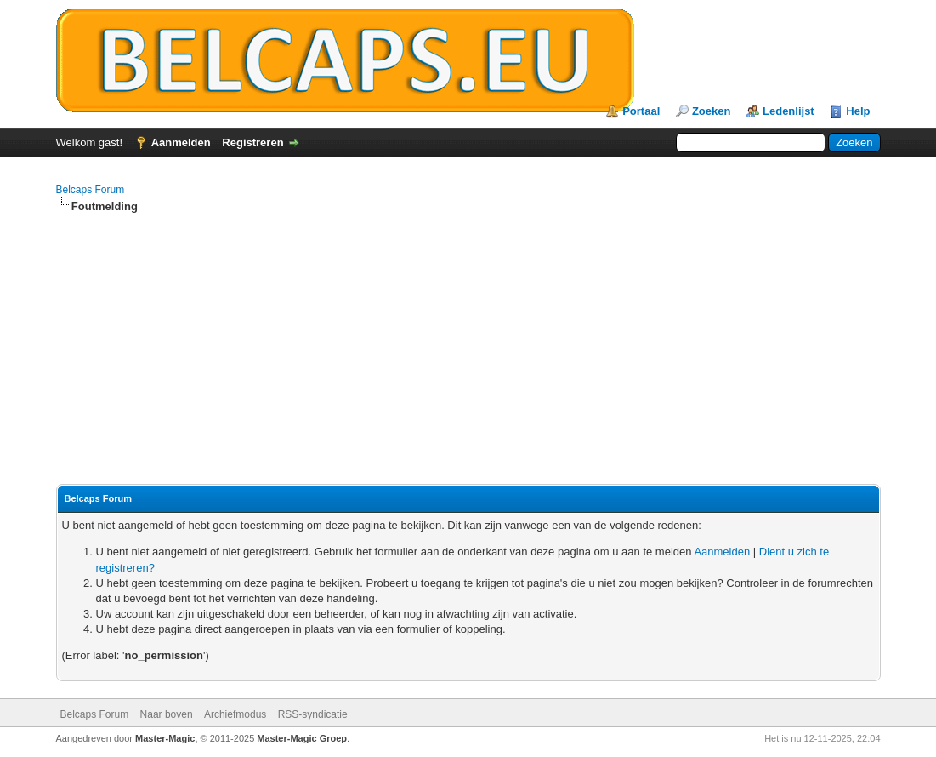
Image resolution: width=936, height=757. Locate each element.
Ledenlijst (788, 111)
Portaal (641, 111)
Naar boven (166, 714)
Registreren (252, 142)
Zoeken (711, 111)
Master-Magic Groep (302, 738)
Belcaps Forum (90, 190)
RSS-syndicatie (313, 714)
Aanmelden (181, 142)
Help (858, 111)
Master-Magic (165, 738)
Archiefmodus (235, 714)
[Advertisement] (468, 350)
